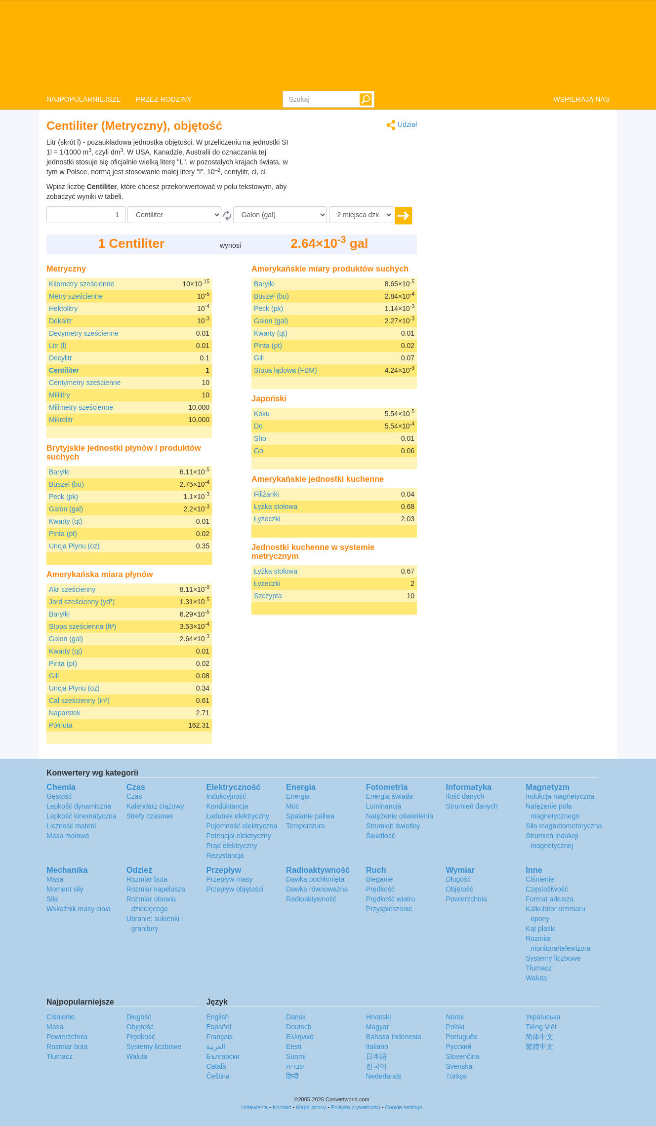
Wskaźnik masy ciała (78, 909)
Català (216, 1066)
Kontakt (282, 1107)
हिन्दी (292, 1076)
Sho (260, 438)
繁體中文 (539, 1046)
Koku (262, 414)
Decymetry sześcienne (84, 333)
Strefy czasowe (149, 816)
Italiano (377, 1046)
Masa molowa (67, 836)
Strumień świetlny (393, 826)
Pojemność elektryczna (241, 826)
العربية (215, 1046)
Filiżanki (266, 494)
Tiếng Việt (541, 1027)
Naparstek (65, 713)
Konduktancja (227, 806)
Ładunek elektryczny (237, 816)
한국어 (376, 1066)
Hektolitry (63, 308)
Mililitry (59, 395)
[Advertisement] (355, 162)
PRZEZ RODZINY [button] (164, 99)
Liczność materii (71, 826)
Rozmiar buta (146, 879)
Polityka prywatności (355, 1107)
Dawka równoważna (317, 889)
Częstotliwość (547, 889)
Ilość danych (465, 796)
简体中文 (539, 1037)
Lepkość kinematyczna (81, 816)
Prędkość (380, 889)
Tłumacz (539, 968)
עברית (295, 1066)
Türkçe (456, 1076)
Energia (298, 796)
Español (218, 1027)
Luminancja (384, 806)
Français (219, 1037)
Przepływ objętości (234, 889)
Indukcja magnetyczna (560, 796)
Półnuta (60, 725)
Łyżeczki (267, 519)
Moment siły (64, 889)
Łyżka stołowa (275, 506)
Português (461, 1037)
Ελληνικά (300, 1037)
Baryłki (59, 472)
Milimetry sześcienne (81, 407)
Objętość (459, 889)
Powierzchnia (466, 899)
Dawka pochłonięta (315, 879)
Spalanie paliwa (310, 816)
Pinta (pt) (63, 534)
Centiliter (64, 370)
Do (258, 426)
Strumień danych (471, 806)
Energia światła (389, 796)
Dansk (296, 1017)
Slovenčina (463, 1056)
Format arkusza (550, 899)
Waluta (536, 978)
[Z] (174, 214)
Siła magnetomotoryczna (564, 826)
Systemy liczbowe (553, 958)
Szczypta (268, 596)
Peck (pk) (63, 497)
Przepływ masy (229, 879)
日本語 (376, 1056)
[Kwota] (85, 214)
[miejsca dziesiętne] (361, 214)
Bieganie (379, 879)
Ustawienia (254, 1107)
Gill (54, 676)
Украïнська (543, 1017)
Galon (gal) (66, 509)
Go (258, 451)
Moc (292, 806)
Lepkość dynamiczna (78, 806)
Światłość (380, 836)
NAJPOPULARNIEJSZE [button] (83, 99)
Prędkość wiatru (390, 899)
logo (328, 44)
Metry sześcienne (76, 296)
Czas (134, 796)
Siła (52, 899)
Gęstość (59, 796)
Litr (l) (58, 345)
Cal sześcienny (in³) (79, 700)
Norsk (455, 1017)
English (217, 1017)
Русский (458, 1046)
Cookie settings (403, 1107)
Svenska (459, 1066)
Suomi (296, 1056)
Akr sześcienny (72, 589)
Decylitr (60, 358)
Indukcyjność (226, 796)
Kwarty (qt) (65, 521)
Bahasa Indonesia (393, 1037)
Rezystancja (225, 855)
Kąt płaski (541, 928)
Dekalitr (60, 321)
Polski (455, 1027)
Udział (401, 125)
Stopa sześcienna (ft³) (82, 626)
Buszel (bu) (66, 484)
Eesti (293, 1046)
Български (222, 1056)
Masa (54, 879)
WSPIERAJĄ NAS (581, 99)
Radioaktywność (311, 899)
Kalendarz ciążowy (155, 806)
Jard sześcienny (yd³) (82, 602)
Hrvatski (378, 1017)
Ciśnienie (540, 879)
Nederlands (384, 1076)
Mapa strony (311, 1107)
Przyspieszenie (389, 909)
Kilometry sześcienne (81, 284)
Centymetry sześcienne (85, 383)
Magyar (377, 1027)
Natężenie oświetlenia (399, 816)
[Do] (280, 214)
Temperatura (305, 826)
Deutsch (298, 1027)
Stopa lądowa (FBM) (285, 370)
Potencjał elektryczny (238, 836)
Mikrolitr (61, 420)
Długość (458, 879)
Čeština (217, 1076)
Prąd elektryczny (231, 846)
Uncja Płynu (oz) (74, 546)
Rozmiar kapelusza (155, 889)
